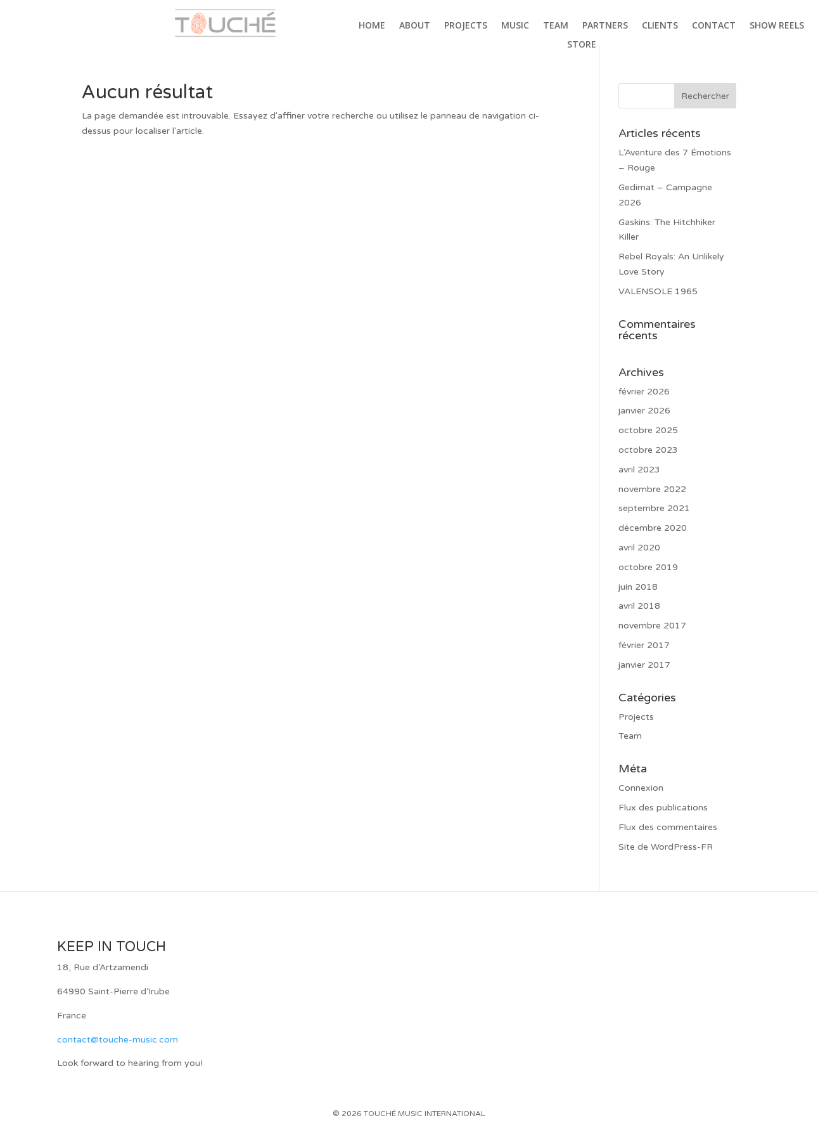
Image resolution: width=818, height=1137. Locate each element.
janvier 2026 (644, 410)
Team (555, 26)
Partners (605, 26)
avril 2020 (639, 547)
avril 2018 (639, 606)
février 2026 (644, 391)
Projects (465, 26)
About (414, 26)
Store (581, 45)
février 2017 (644, 645)
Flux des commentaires (667, 827)
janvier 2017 (644, 664)
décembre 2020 (652, 528)
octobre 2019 (648, 567)
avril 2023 (639, 469)
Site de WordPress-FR (665, 846)
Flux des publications (663, 807)
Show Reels (777, 26)
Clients (660, 26)
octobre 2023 (648, 450)
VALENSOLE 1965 (658, 291)
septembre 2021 (654, 508)
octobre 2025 (648, 430)
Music (515, 26)
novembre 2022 (652, 489)
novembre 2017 (652, 625)
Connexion (640, 788)
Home (372, 26)
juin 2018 (638, 586)
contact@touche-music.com (117, 1039)
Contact (714, 26)
